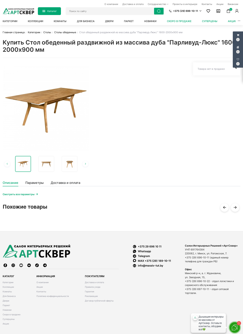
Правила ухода (92, 287)
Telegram (141, 256)
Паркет (129, 21)
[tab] (12, 182)
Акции (232, 21)
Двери (109, 21)
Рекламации (91, 296)
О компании (42, 282)
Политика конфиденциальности (52, 296)
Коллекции (35, 21)
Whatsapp (142, 251)
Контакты (41, 291)
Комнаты (60, 21)
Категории (10, 21)
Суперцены (209, 21)
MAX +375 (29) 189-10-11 (152, 260)
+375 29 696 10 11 (147, 246)
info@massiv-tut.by (150, 265)
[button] (185, 11)
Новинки (150, 21)
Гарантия (89, 291)
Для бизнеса (86, 21)
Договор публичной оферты (99, 300)
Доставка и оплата (94, 282)
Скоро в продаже (179, 21)
